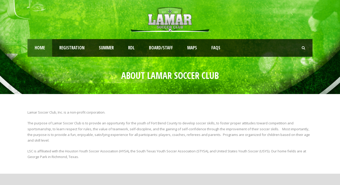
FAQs (215, 48)
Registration (71, 48)
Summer (106, 48)
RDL (131, 48)
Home (40, 48)
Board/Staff (161, 48)
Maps (192, 48)
